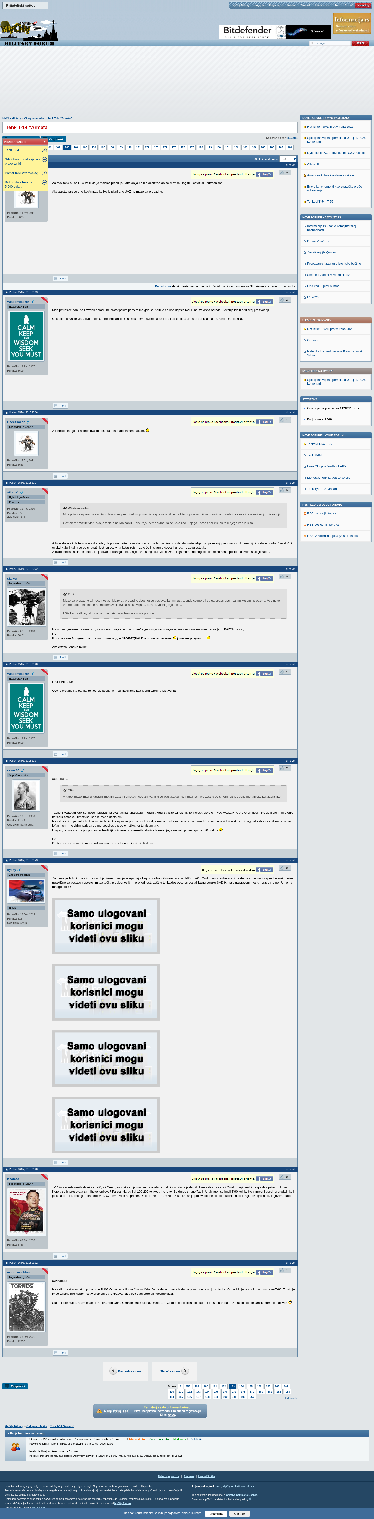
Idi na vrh (292, 1398)
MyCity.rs (228, 1486)
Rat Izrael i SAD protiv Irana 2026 (330, 199)
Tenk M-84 (314, 325)
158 (188, 1386)
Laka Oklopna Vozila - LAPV (326, 337)
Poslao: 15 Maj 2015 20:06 (23, 412)
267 (252, 1396)
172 (147, 147)
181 (227, 147)
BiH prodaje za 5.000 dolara (19, 184)
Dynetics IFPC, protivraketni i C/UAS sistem (337, 457)
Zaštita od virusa (244, 1486)
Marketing (363, 5)
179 (210, 147)
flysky (11, 870)
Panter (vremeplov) (22, 173)
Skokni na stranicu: (266, 159)
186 (272, 147)
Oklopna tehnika (34, 118)
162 (58, 147)
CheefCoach (16, 422)
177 (192, 147)
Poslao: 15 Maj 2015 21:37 (23, 761)
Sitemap (189, 1476)
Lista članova (322, 5)
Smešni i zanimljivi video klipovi (328, 579)
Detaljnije (196, 1439)
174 (165, 147)
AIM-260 (313, 468)
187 (281, 147)
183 (245, 147)
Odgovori (56, 139)
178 (200, 147)
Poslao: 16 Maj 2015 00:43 (23, 860)
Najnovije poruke (168, 1476)
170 (129, 147)
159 (197, 1386)
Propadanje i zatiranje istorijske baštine (334, 568)
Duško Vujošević (318, 545)
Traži (337, 5)
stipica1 (13, 492)
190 (225, 1396)
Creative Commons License (241, 1495)
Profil (63, 278)
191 (234, 1396)
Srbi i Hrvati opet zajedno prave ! (22, 161)
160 (206, 1386)
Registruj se (276, 5)
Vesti (218, 1486)
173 (156, 147)
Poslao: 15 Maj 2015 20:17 (23, 483)
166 (94, 147)
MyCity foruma (122, 1503)
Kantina (291, 5)
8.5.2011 (292, 137)
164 (76, 147)
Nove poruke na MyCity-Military (326, 422)
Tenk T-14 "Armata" (60, 118)
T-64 (12, 150)
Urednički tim (206, 1476)
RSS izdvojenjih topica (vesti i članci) (332, 406)
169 (120, 147)
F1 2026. (313, 601)
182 (236, 147)
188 (290, 147)
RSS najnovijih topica (322, 384)
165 (85, 147)
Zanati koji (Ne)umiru (321, 556)
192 (243, 1396)
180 (218, 147)
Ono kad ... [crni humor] (323, 590)
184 (254, 147)
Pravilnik (306, 5)
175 (174, 147)
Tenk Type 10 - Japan (322, 359)
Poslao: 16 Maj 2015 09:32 (23, 1263)
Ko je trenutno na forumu (27, 1433)
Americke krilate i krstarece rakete (330, 479)
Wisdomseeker (18, 302)
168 (111, 147)
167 (102, 147)
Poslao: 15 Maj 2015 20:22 (23, 569)
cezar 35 (13, 770)
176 (183, 147)
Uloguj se (259, 5)
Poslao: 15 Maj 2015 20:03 (23, 292)
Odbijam (239, 1513)
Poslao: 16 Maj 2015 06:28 (23, 1169)
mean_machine (18, 1272)
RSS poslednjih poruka (323, 395)
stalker (12, 578)
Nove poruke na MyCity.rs (321, 521)
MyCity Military (240, 5)
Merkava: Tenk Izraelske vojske (328, 348)
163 (67, 147)
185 (263, 147)
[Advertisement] (187, 84)
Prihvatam (216, 1513)
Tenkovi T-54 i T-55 (320, 314)
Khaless (13, 1179)
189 (216, 1396)
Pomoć (349, 5)
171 (138, 147)
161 (49, 147)
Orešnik (312, 210)
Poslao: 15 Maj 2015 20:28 (23, 664)
